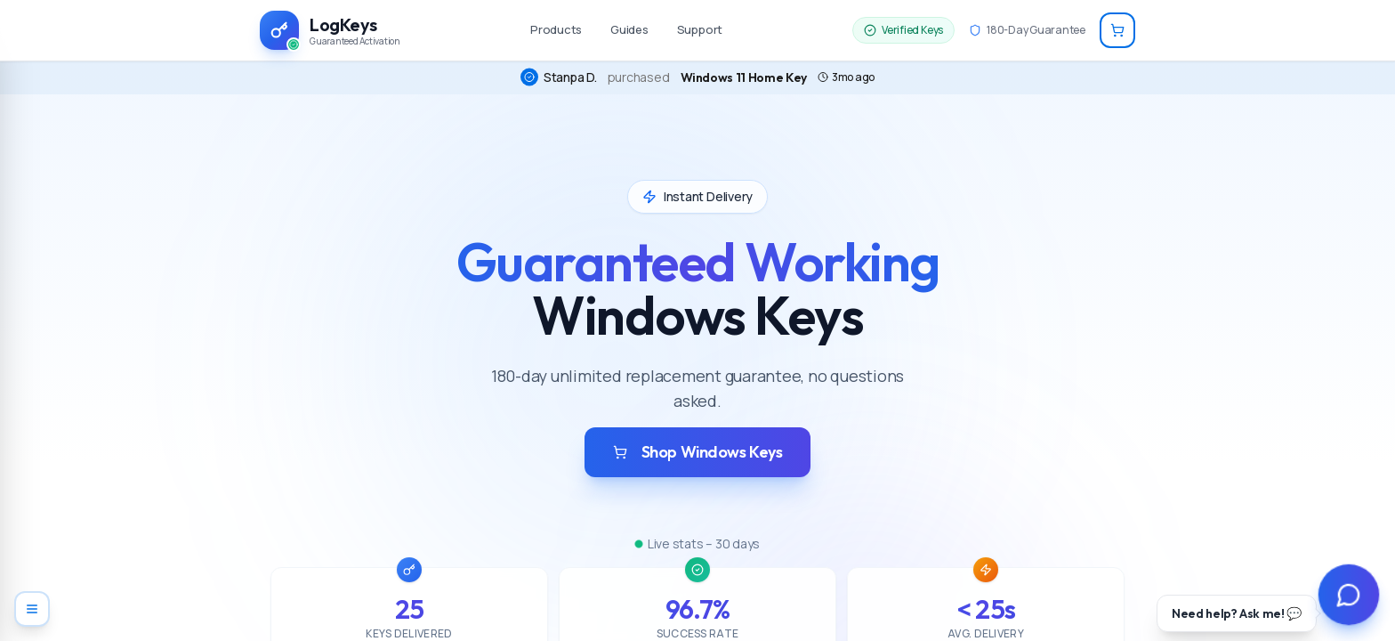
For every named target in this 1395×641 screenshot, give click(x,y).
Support (699, 29)
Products (556, 29)
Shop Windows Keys (697, 452)
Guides (629, 29)
